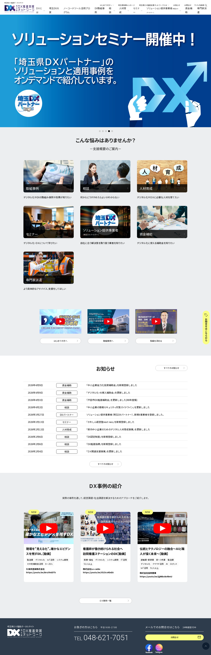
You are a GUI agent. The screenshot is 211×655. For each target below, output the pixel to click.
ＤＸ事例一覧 (105, 545)
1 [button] (99, 76)
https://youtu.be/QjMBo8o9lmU (156, 521)
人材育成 (114, 623)
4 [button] (109, 76)
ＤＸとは (78, 604)
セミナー (79, 631)
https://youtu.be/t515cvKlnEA (98, 517)
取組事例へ (108, 285)
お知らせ (176, 5)
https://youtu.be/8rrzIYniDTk (41, 517)
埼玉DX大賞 (54, 10)
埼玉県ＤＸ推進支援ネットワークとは (173, 611)
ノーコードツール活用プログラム (76, 10)
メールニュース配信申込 (167, 631)
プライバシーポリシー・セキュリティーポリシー (24, 634)
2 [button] (102, 76)
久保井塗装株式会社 (35, 513)
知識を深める (156, 285)
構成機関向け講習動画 (167, 617)
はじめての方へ (60, 285)
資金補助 (188, 10)
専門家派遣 (202, 10)
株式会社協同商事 (148, 518)
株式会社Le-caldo (91, 513)
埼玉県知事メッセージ (126, 5)
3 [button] (105, 76)
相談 (76, 623)
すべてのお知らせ (171, 312)
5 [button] (112, 76)
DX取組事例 (100, 10)
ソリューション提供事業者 (123, 632)
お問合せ (187, 5)
